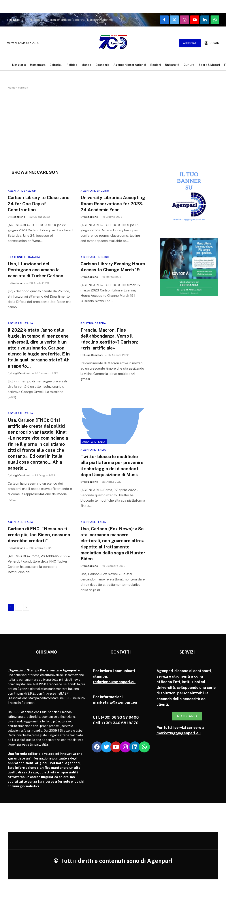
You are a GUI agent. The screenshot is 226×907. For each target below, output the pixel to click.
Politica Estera (93, 323)
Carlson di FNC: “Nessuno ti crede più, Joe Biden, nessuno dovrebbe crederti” (39, 534)
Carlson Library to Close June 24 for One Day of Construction (39, 203)
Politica (71, 64)
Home (11, 87)
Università (172, 64)
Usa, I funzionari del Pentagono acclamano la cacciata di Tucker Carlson (35, 269)
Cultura (189, 64)
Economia (102, 64)
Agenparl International (129, 64)
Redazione (18, 216)
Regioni (155, 64)
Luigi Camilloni (20, 373)
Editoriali (56, 64)
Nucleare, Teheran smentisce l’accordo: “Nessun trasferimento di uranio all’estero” (73, 19)
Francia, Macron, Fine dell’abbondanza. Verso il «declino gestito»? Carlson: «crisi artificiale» (109, 339)
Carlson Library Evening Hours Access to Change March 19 (113, 266)
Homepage (37, 64)
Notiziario (19, 64)
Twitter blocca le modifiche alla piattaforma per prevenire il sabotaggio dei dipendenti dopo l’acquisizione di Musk (112, 465)
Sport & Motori (209, 64)
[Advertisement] (113, 128)
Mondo (86, 64)
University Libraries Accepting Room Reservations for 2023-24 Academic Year (113, 203)
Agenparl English (22, 190)
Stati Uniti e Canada (24, 257)
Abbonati (190, 43)
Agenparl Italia (20, 323)
